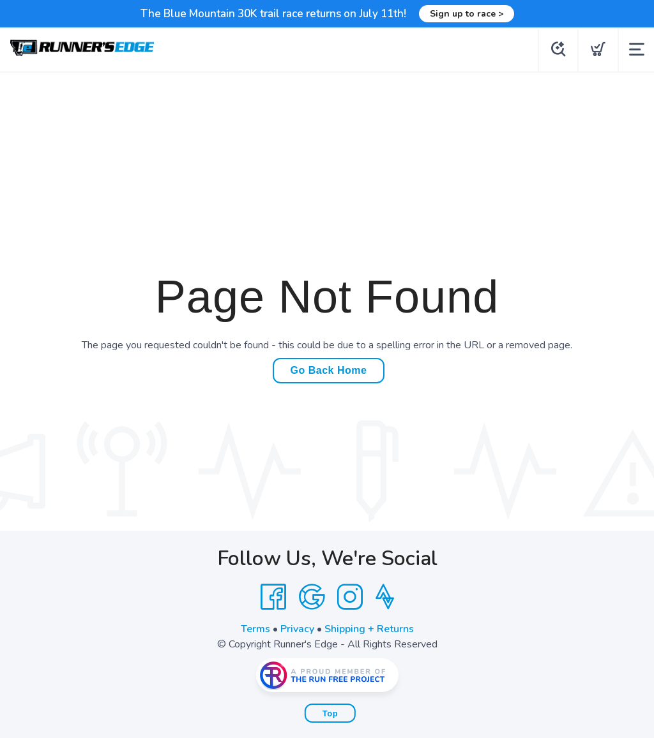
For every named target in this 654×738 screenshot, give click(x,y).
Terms (255, 629)
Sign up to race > (466, 14)
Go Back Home (329, 370)
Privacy (297, 629)
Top (330, 713)
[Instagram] (350, 597)
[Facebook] (273, 597)
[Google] (312, 597)
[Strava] (384, 597)
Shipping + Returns (369, 629)
